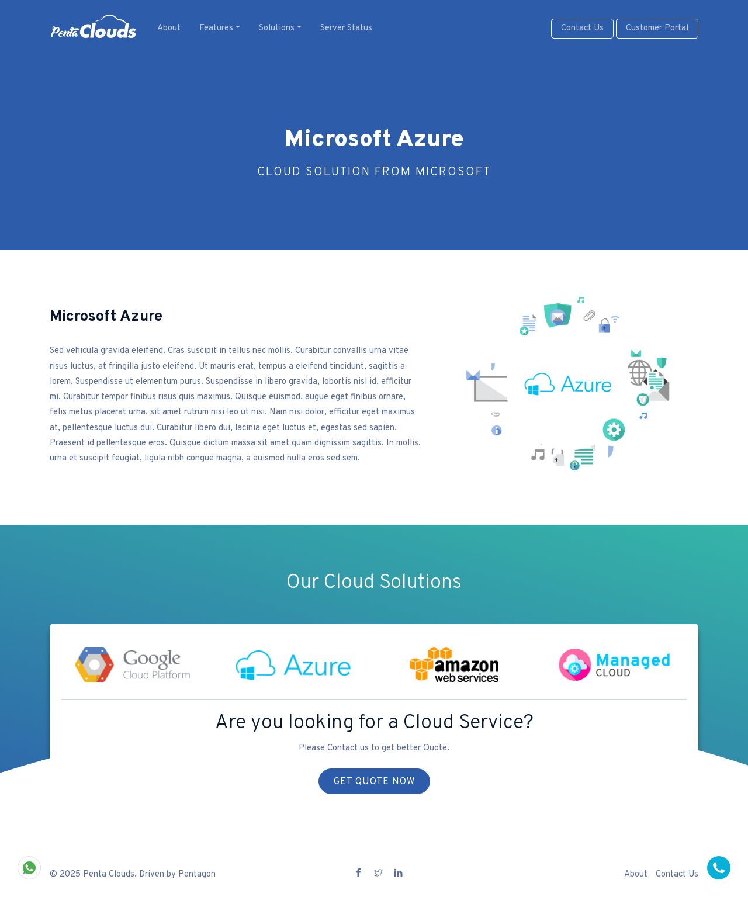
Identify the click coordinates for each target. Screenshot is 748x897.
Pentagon (197, 874)
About (169, 28)
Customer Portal (657, 28)
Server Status (346, 28)
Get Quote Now (374, 782)
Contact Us (582, 28)
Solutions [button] (277, 28)
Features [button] (216, 28)
